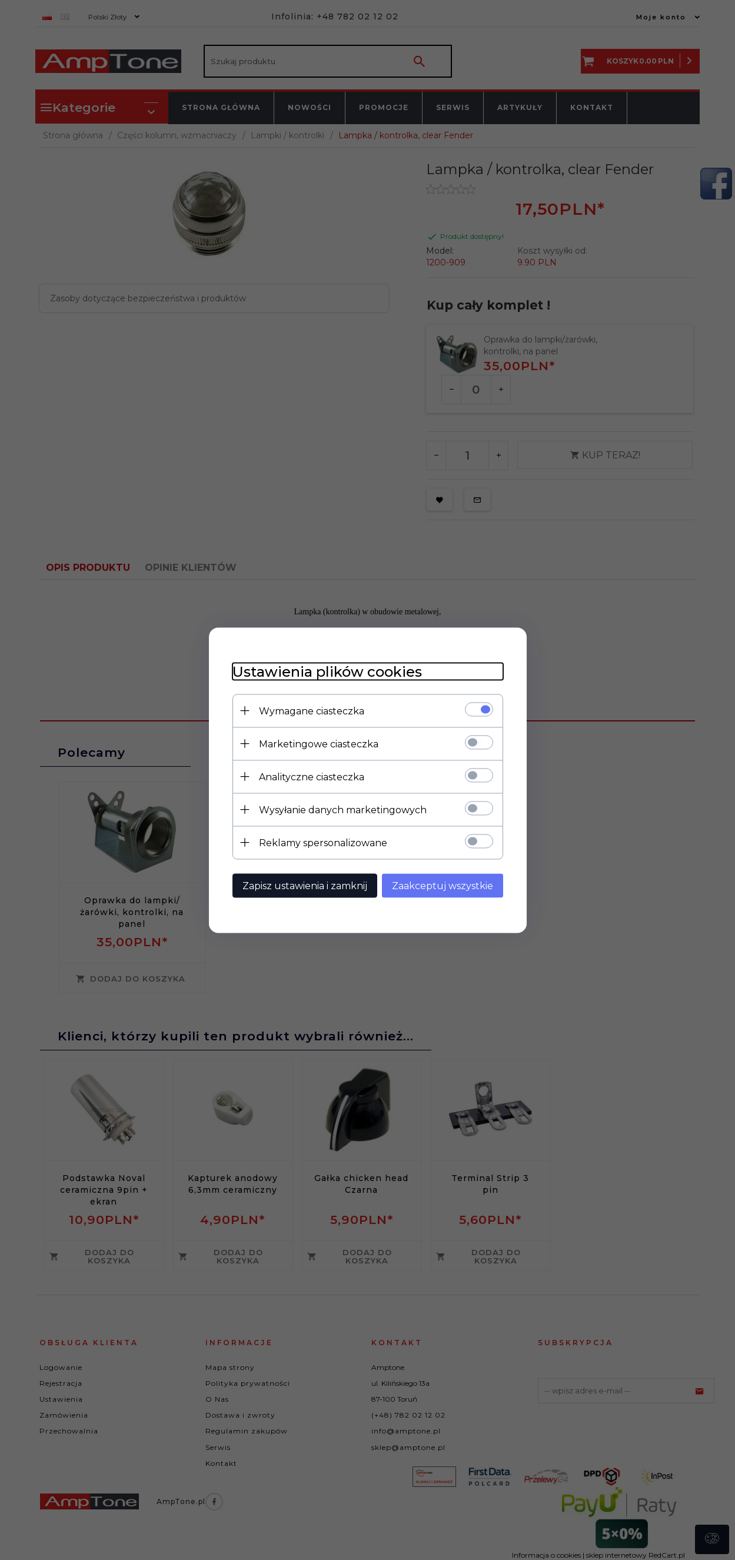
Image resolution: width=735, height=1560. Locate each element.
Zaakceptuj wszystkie (442, 885)
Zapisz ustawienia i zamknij (304, 885)
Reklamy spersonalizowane (323, 842)
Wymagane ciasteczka (311, 710)
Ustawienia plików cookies (327, 671)
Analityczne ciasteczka (311, 776)
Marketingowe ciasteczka (318, 743)
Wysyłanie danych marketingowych (343, 809)
